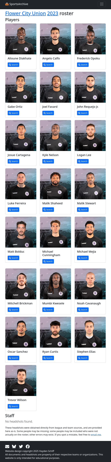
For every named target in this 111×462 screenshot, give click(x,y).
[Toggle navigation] (102, 4)
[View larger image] (20, 39)
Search (13, 64)
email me (96, 434)
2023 (52, 13)
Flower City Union (25, 13)
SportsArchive (16, 4)
